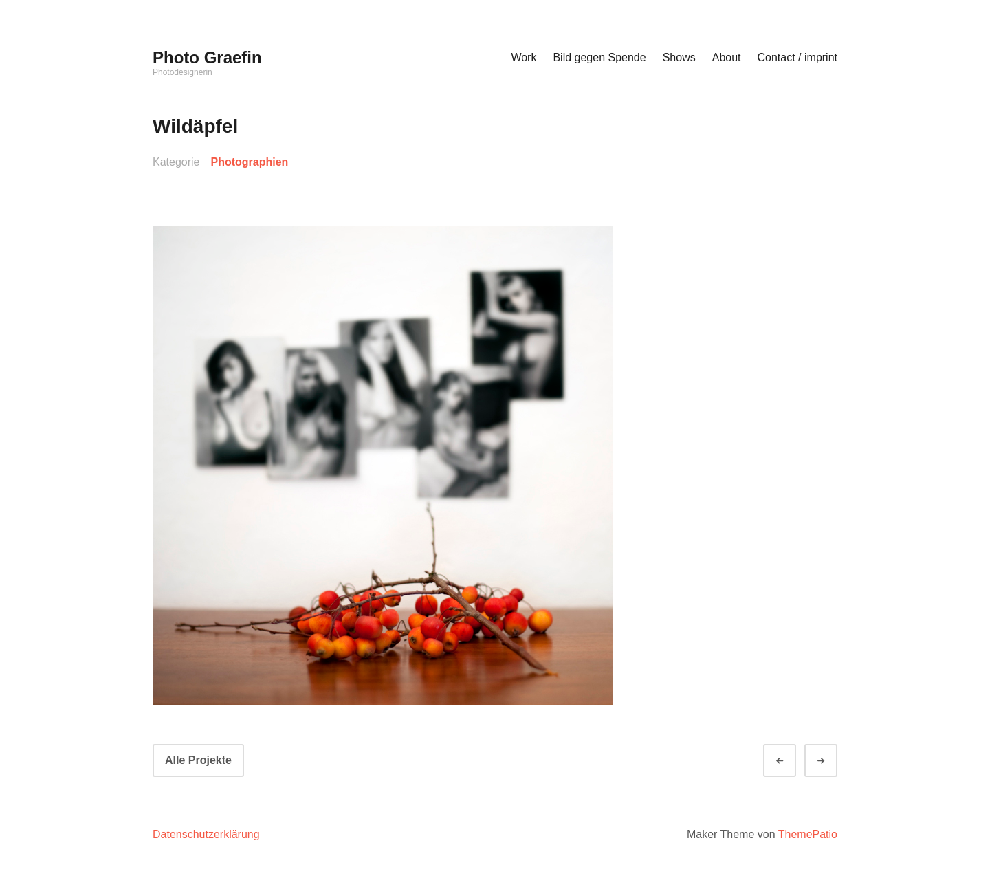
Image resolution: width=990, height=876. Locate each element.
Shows (679, 57)
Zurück (792, 761)
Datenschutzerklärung (206, 834)
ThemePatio (807, 834)
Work (523, 57)
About (726, 57)
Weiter (833, 761)
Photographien (250, 162)
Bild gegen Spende (599, 57)
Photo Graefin (207, 57)
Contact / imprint (797, 57)
